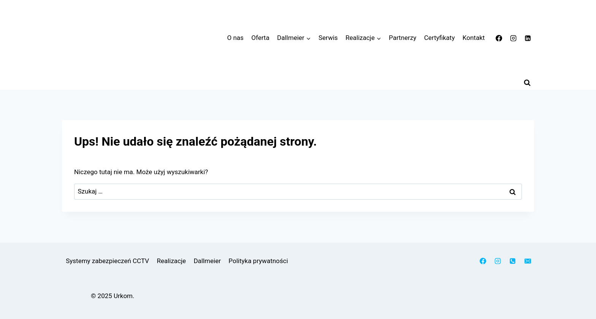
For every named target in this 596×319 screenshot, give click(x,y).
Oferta (260, 37)
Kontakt (474, 37)
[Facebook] (499, 38)
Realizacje (171, 261)
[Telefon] (512, 260)
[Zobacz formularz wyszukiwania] (527, 83)
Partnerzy (402, 37)
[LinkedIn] (527, 38)
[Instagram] (513, 38)
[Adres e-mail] (527, 260)
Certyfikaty (439, 37)
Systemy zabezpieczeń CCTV (107, 261)
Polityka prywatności (258, 261)
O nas (235, 37)
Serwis (328, 37)
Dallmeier (207, 261)
